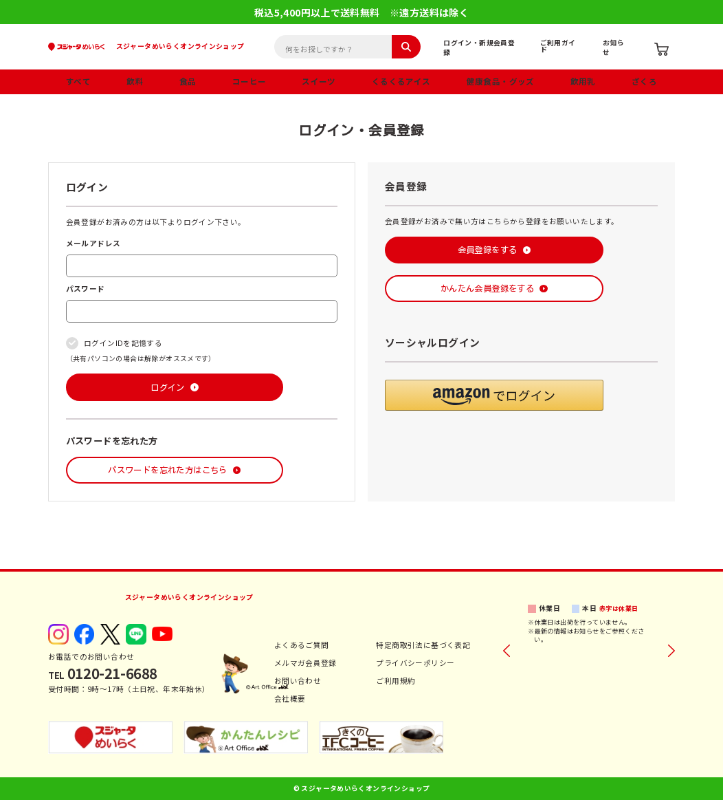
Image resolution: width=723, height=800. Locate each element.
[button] (494, 395)
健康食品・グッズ (501, 81)
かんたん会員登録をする (487, 288)
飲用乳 (583, 81)
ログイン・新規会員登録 (479, 47)
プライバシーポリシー (415, 663)
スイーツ (319, 81)
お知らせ (613, 47)
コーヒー (249, 81)
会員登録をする (488, 250)
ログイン (168, 387)
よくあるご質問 (301, 645)
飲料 (135, 81)
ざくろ (644, 81)
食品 (188, 81)
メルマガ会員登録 (305, 663)
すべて (78, 81)
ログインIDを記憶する (123, 343)
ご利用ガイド (558, 46)
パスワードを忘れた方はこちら (167, 470)
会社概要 (290, 698)
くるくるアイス (401, 81)
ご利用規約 (395, 680)
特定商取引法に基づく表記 (423, 645)
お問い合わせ (297, 680)
